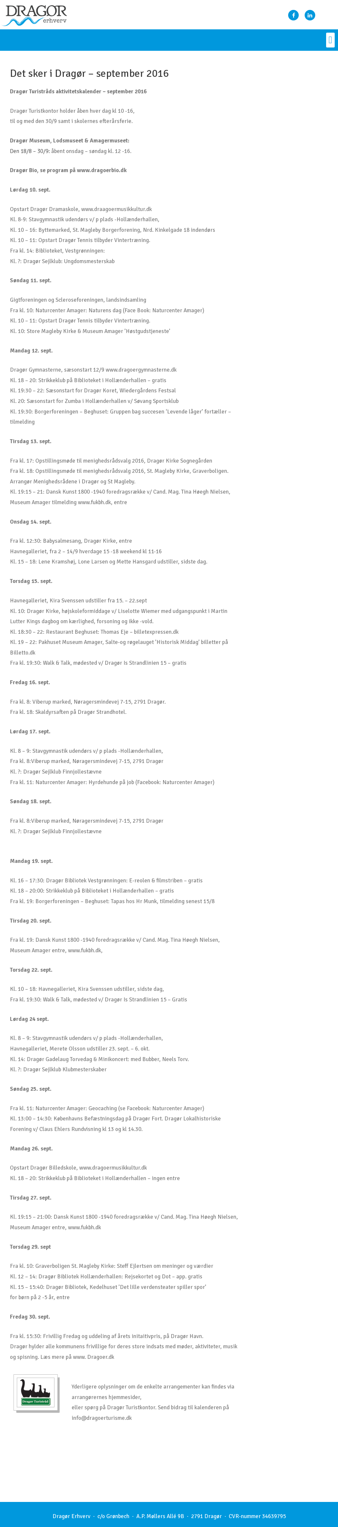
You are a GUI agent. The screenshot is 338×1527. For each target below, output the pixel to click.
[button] (330, 40)
